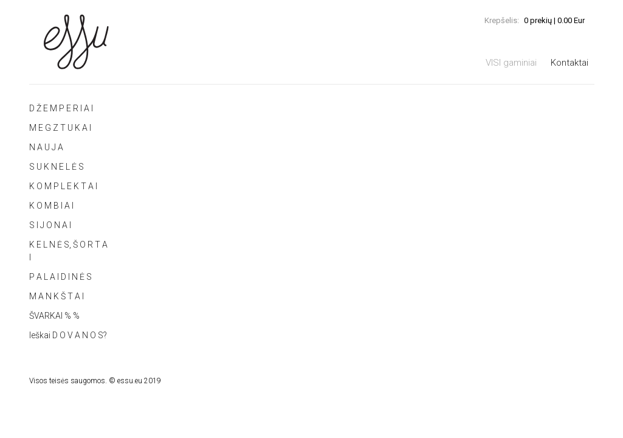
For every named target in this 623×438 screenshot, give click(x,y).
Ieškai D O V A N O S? (68, 335)
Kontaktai (569, 62)
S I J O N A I (50, 225)
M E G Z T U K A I (60, 128)
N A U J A (46, 147)
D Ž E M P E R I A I (61, 108)
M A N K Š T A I (56, 296)
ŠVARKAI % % (54, 316)
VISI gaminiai (511, 62)
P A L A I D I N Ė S (60, 277)
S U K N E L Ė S (56, 167)
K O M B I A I (51, 205)
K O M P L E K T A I (63, 186)
